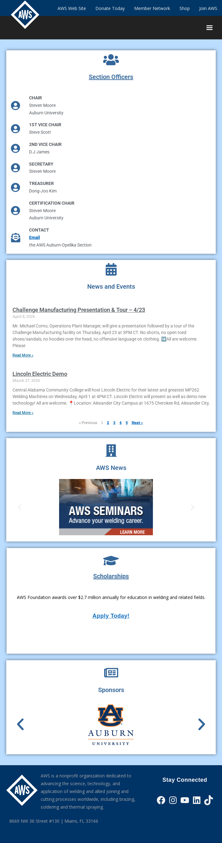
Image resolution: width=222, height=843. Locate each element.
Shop (184, 8)
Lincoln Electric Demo (40, 374)
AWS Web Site (72, 8)
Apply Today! (111, 616)
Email (34, 237)
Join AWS (208, 8)
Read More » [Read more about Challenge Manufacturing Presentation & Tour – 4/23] (23, 355)
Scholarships (111, 576)
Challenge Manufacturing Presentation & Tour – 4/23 (79, 310)
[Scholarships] (111, 560)
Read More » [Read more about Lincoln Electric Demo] (23, 413)
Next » (137, 422)
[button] (19, 507)
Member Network (152, 8)
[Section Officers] (111, 59)
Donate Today (110, 8)
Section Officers (111, 77)
